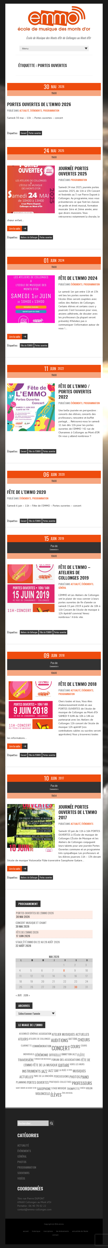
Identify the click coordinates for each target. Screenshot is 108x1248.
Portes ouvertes (35, 133)
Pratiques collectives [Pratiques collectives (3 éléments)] (60, 1082)
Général (62, 587)
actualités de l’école (80, 1231)
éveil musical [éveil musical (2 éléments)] (67, 1092)
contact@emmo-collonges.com (34, 1209)
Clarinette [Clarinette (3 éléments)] (26, 1045)
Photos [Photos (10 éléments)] (74, 1076)
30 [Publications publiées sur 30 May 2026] (75, 987)
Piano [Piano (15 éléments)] (84, 1077)
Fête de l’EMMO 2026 (27, 932)
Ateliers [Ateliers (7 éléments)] (23, 1039)
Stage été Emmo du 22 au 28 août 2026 (38, 942)
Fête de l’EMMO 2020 (26, 492)
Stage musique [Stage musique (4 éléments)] (58, 1088)
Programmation (51, 110)
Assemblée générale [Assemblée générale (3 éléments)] (28, 1033)
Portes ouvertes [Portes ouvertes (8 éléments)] (38, 1082)
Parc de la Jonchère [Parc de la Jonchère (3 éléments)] (43, 1076)
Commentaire (54, 549)
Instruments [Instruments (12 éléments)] (31, 1071)
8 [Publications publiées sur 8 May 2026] (64, 970)
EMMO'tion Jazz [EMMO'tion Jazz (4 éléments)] (69, 1054)
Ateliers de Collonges (29, 237)
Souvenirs (23, 1173)
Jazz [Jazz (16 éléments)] (44, 1071)
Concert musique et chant (31, 923)
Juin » (26, 995)
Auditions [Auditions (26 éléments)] (59, 1040)
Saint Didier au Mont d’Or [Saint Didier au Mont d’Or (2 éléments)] (26, 1087)
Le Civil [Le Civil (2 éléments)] (69, 1069)
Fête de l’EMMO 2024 (78, 278)
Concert (24, 133)
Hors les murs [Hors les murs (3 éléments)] (77, 1064)
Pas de (54, 546)
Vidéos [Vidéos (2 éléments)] (82, 1087)
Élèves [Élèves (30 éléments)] (56, 1094)
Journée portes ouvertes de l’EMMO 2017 (77, 812)
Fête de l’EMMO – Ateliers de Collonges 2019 (74, 572)
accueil (26, 1231)
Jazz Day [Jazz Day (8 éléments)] (53, 1070)
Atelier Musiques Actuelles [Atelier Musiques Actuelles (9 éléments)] (70, 1034)
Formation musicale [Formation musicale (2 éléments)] (42, 1058)
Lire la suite (14, 228)
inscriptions (48, 1231)
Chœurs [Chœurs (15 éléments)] (84, 1039)
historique (36, 1231)
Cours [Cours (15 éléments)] (75, 1046)
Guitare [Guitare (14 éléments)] (63, 1065)
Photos (21, 1162)
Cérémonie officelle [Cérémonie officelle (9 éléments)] (48, 1054)
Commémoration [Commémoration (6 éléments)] (41, 1046)
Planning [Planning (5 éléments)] (21, 1082)
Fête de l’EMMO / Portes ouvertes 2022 (74, 391)
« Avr (19, 995)
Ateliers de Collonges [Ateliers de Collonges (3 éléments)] (39, 1038)
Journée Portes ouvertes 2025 (73, 171)
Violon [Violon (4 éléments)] (89, 1088)
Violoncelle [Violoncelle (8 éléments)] (42, 1093)
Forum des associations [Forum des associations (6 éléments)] (66, 1059)
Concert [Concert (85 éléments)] (61, 1048)
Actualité (24, 110)
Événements (36, 110)
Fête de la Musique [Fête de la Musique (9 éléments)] (45, 1064)
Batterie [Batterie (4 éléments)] (73, 1039)
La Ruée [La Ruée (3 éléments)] (62, 1070)
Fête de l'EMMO (27, 345)
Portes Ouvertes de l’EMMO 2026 (39, 104)
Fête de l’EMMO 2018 (77, 684)
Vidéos (21, 1178)
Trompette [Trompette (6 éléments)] (73, 1088)
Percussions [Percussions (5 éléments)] (61, 1076)
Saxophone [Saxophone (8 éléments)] (44, 1088)
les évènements (62, 1231)
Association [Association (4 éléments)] (45, 1033)
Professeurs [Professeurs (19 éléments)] (82, 1083)
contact (55, 1235)
